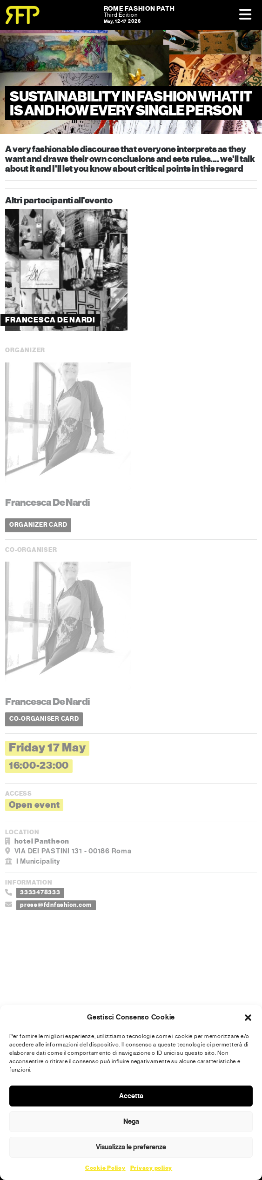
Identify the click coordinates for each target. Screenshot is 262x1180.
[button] (248, 1017)
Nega (131, 1121)
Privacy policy (151, 1168)
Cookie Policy (105, 1168)
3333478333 (40, 892)
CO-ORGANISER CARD (44, 719)
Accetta (131, 1096)
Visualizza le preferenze (131, 1147)
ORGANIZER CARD (38, 525)
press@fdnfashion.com (56, 905)
